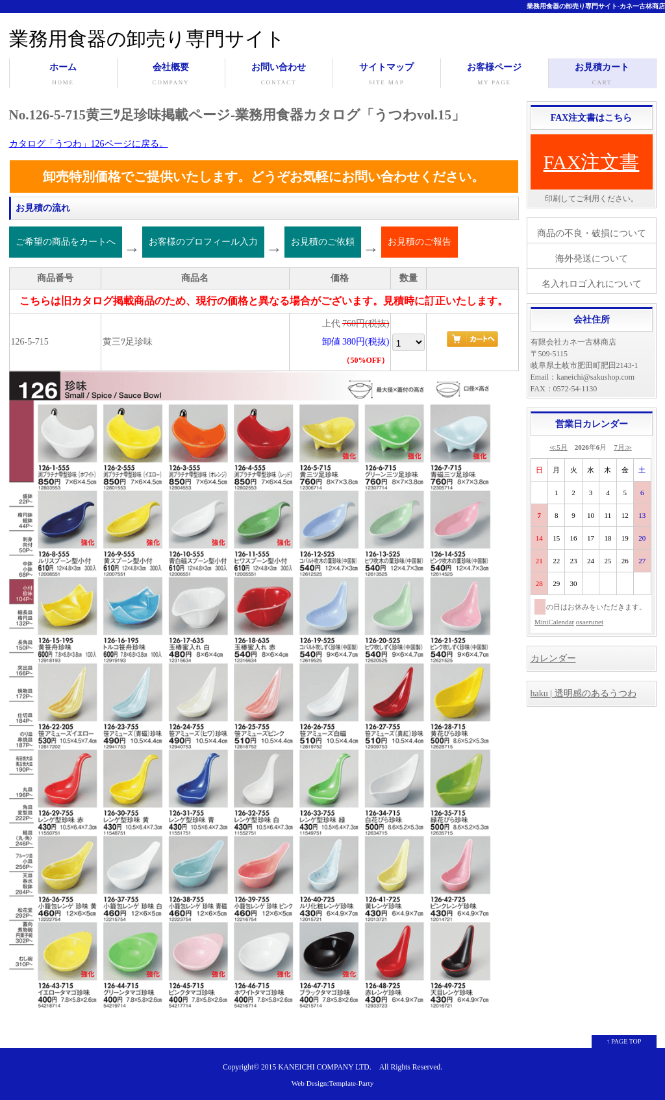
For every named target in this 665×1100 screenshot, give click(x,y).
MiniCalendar (554, 622)
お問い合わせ (278, 75)
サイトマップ (386, 75)
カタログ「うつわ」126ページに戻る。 (88, 144)
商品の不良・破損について (591, 233)
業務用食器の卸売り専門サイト (147, 38)
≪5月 (558, 447)
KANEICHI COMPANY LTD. (324, 1067)
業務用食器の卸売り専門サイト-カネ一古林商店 (596, 6)
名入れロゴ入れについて (592, 284)
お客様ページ (494, 75)
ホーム (63, 75)
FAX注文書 (592, 162)
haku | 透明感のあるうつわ (583, 693)
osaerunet (589, 622)
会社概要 (171, 75)
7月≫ (623, 447)
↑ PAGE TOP (624, 1041)
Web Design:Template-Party (333, 1083)
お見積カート (602, 75)
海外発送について (591, 258)
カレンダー (553, 658)
